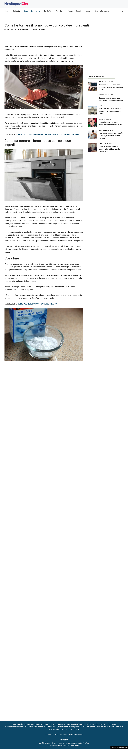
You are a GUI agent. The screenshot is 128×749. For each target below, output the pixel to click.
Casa (6, 11)
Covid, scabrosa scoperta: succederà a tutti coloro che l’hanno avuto (109, 148)
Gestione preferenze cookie (119, 747)
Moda (88, 11)
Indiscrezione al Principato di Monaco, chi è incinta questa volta (110, 111)
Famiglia (59, 11)
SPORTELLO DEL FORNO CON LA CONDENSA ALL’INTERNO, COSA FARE (48, 134)
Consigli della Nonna (32, 11)
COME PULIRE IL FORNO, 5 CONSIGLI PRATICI (37, 304)
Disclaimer (65, 746)
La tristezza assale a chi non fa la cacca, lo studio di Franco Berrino (110, 135)
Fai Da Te (47, 11)
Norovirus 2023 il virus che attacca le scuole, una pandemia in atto (111, 87)
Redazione (75, 746)
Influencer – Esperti (74, 11)
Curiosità (16, 11)
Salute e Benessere (102, 11)
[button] (123, 11)
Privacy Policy (55, 746)
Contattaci (79, 734)
